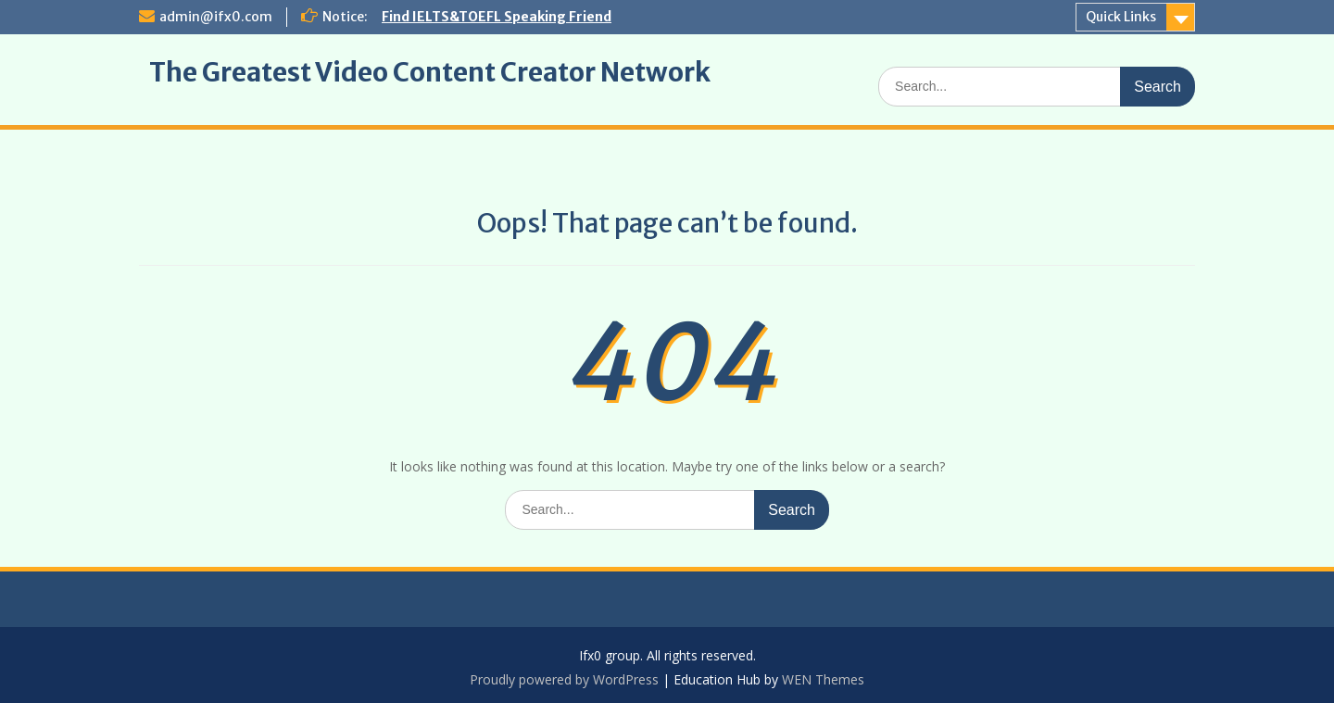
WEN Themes (823, 679)
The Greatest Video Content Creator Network (430, 72)
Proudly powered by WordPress (564, 679)
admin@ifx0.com (215, 16)
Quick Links (1121, 16)
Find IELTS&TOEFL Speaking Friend (496, 16)
